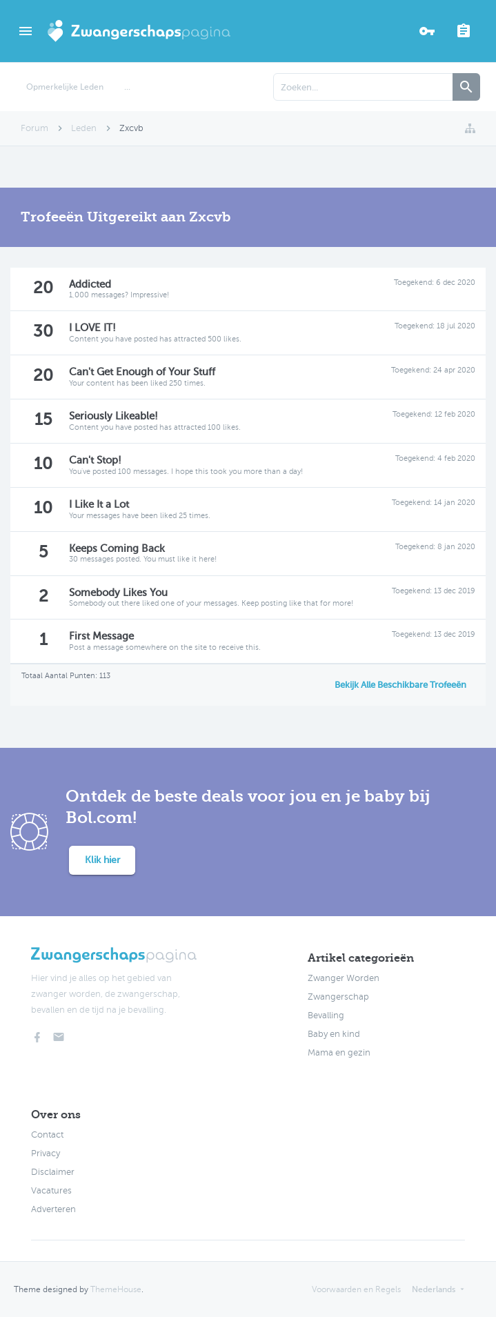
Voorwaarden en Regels (356, 1289)
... (127, 87)
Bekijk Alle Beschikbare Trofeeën (400, 685)
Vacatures (51, 1191)
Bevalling (326, 1015)
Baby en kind (334, 1034)
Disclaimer (53, 1172)
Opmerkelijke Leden (64, 87)
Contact (47, 1135)
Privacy (45, 1153)
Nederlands (433, 1289)
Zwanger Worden (343, 978)
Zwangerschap (338, 997)
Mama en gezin (339, 1053)
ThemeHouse (115, 1289)
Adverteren (53, 1209)
